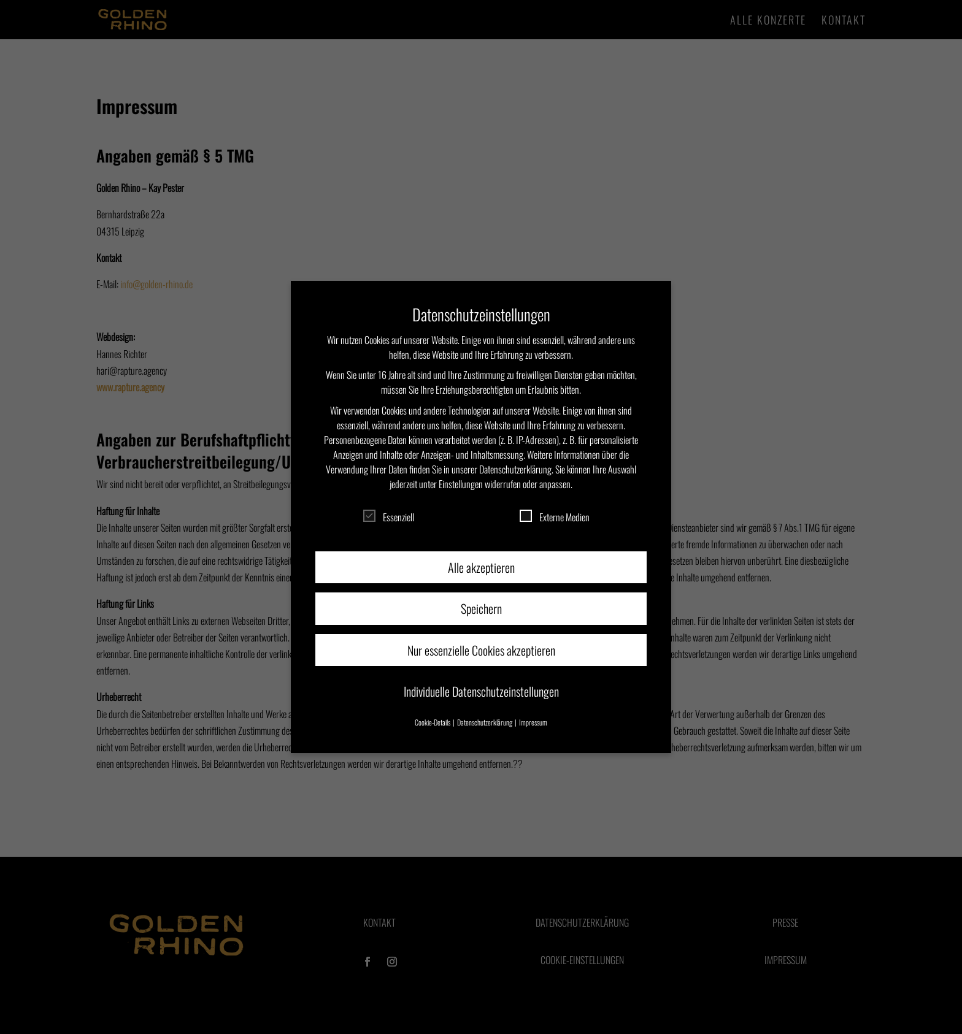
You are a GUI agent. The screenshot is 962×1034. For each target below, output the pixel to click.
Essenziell (388, 517)
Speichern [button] (481, 608)
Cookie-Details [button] (433, 722)
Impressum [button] (533, 722)
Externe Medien (555, 517)
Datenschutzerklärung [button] (485, 722)
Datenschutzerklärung (515, 469)
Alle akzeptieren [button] (481, 567)
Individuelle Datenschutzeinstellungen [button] (481, 691)
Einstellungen (461, 484)
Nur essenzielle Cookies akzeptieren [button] (481, 650)
